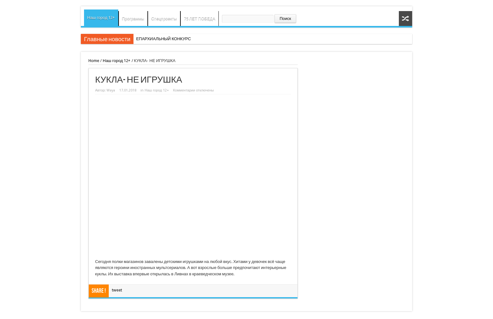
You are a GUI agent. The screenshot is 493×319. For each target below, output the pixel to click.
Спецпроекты (164, 18)
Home (93, 60)
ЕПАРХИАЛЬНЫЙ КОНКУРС (163, 38)
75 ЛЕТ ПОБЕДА (199, 18)
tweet (117, 290)
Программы (133, 18)
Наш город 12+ (101, 17)
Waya (111, 90)
